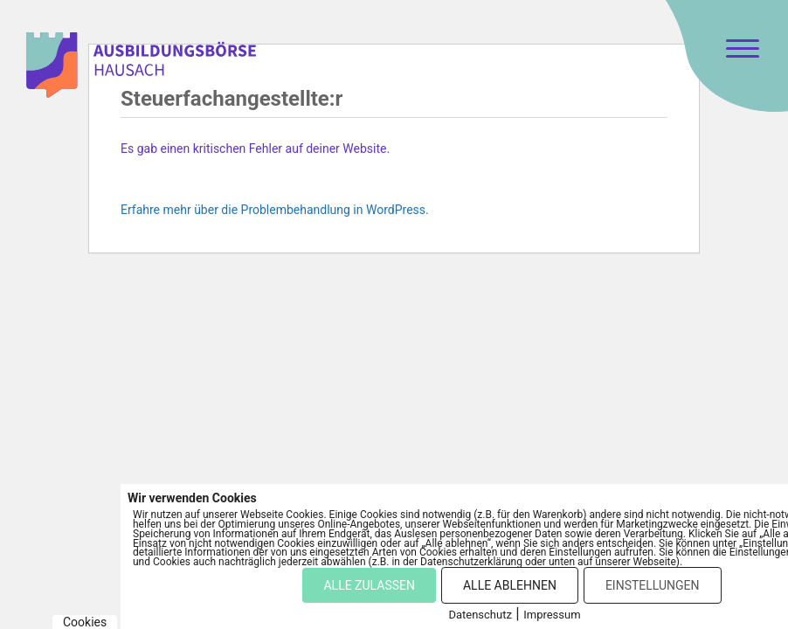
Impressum (551, 614)
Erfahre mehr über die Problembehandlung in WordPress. (275, 210)
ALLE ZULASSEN (368, 585)
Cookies (85, 622)
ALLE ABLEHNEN (509, 585)
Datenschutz (479, 614)
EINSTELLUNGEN (652, 585)
